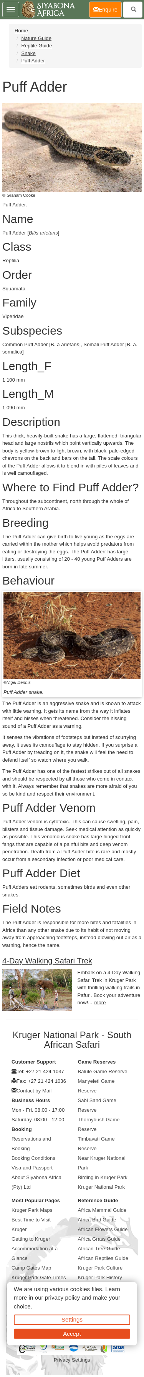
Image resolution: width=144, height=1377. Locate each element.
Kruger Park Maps (32, 1210)
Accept (72, 1333)
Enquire (107, 9)
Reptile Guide (36, 46)
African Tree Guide (99, 1248)
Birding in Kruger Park (102, 1177)
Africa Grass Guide (99, 1239)
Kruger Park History (100, 1277)
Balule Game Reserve (102, 1071)
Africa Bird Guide (97, 1220)
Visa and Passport (32, 1168)
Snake (28, 53)
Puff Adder (33, 61)
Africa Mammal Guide (102, 1210)
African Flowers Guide (103, 1229)
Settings (72, 1319)
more (100, 1002)
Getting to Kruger (31, 1239)
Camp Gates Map (31, 1268)
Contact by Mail (34, 1091)
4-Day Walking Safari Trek (47, 961)
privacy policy (62, 1297)
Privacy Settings (72, 1360)
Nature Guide (36, 38)
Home (21, 31)
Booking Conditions (33, 1158)
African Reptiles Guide (103, 1258)
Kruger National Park (101, 1187)
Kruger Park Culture (100, 1268)
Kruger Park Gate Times (39, 1277)
